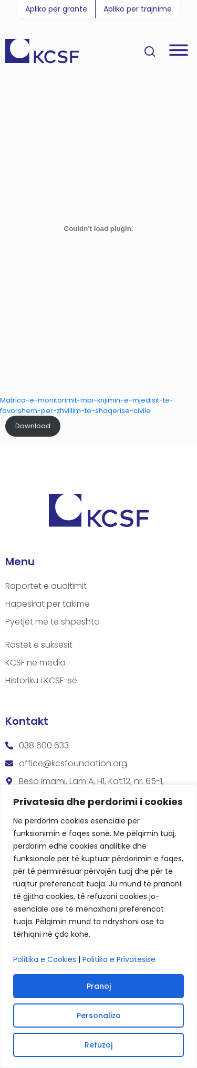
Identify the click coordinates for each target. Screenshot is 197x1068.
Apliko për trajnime (137, 9)
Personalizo (99, 1015)
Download (32, 425)
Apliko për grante (56, 9)
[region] (98, 926)
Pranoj (99, 986)
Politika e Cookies (44, 959)
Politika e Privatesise (118, 959)
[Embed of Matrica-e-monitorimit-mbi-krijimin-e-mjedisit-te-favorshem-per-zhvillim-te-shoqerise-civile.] (98, 228)
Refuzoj (98, 1045)
